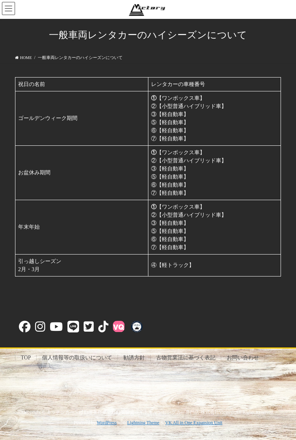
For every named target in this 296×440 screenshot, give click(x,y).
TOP (26, 358)
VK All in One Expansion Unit (193, 422)
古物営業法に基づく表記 (185, 358)
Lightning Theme (143, 422)
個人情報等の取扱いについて (77, 358)
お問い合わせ (243, 358)
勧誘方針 (134, 358)
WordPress (107, 422)
